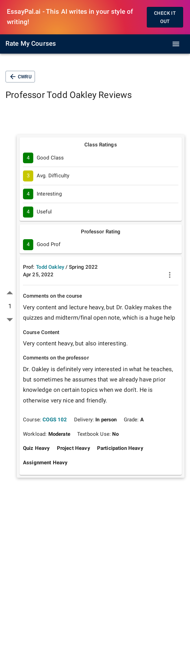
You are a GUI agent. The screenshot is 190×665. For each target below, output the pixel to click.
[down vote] (10, 319)
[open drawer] (176, 44)
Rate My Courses (30, 43)
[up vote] (10, 293)
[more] (169, 275)
